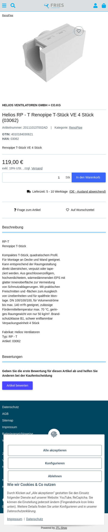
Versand (36, 168)
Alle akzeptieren (54, 450)
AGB (5, 413)
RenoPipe (75, 127)
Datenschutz (34, 519)
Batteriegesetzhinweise (17, 433)
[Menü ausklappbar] (4, 5)
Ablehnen (55, 476)
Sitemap (7, 420)
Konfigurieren (55, 463)
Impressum (14, 519)
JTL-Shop (61, 527)
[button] (95, 5)
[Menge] (33, 177)
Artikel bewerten (17, 385)
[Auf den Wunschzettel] (78, 31)
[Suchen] (13, 5)
